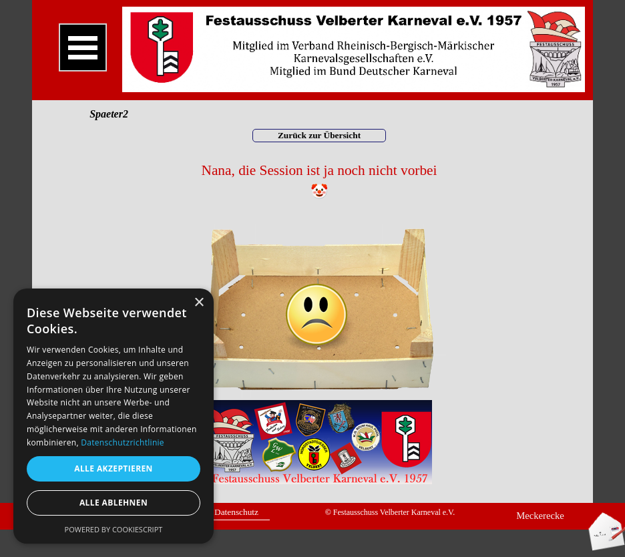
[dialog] (113, 416)
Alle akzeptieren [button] (113, 468)
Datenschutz (236, 512)
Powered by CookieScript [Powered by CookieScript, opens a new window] (114, 529)
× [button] (199, 303)
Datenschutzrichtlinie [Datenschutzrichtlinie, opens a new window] (122, 442)
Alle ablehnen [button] (113, 502)
